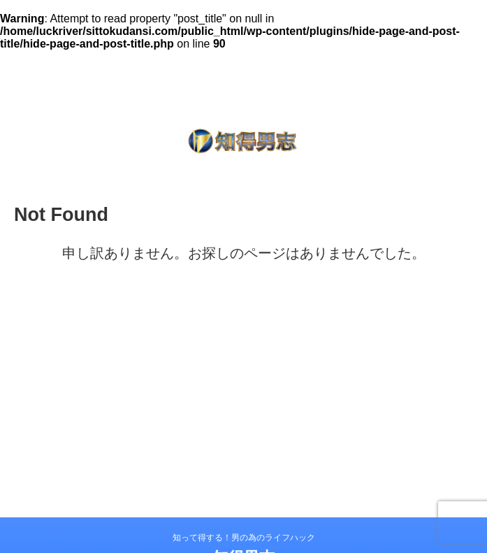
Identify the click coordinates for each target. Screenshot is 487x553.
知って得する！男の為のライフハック (244, 538)
